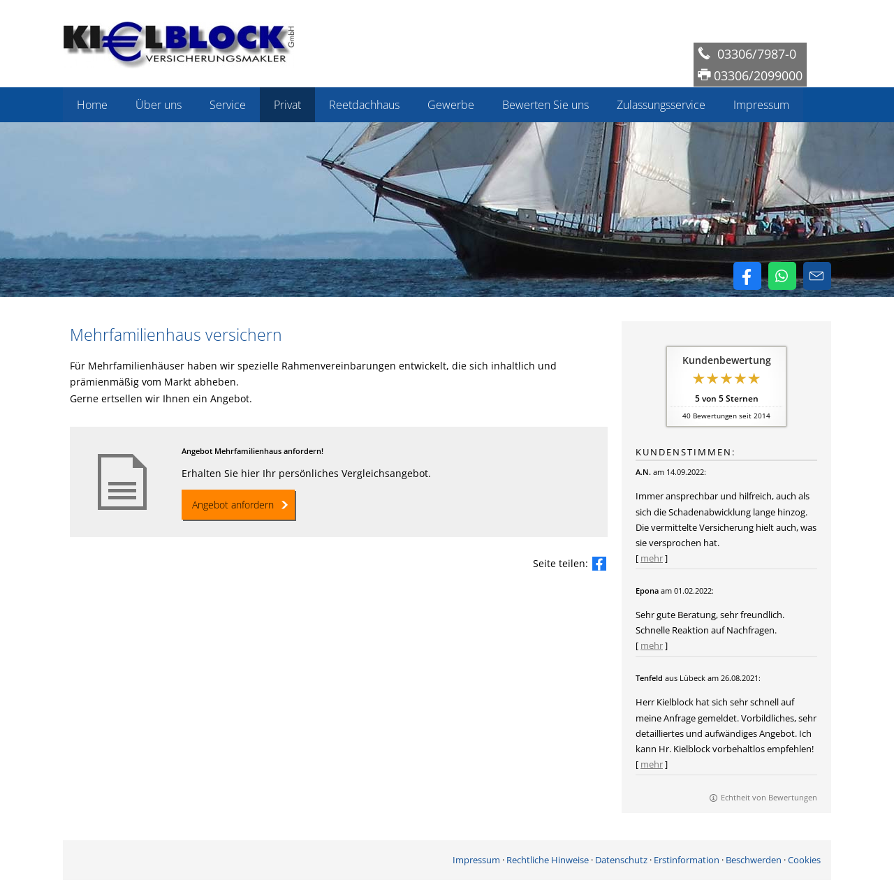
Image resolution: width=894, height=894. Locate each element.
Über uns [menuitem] (158, 104)
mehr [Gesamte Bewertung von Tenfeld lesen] (651, 764)
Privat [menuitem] (287, 104)
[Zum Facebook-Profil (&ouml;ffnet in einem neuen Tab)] (747, 276)
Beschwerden (754, 859)
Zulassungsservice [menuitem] (661, 104)
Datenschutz (621, 859)
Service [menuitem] (228, 104)
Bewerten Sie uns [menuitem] (545, 104)
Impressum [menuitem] (761, 104)
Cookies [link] (804, 859)
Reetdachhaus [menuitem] (364, 104)
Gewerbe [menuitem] (450, 104)
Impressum (476, 859)
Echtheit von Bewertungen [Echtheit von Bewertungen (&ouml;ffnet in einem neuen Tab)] (769, 797)
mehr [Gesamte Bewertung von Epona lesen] (651, 645)
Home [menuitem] (92, 104)
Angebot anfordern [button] (233, 504)
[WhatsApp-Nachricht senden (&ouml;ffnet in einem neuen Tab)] (782, 276)
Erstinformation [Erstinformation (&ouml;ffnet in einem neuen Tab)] (686, 859)
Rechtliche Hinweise (547, 859)
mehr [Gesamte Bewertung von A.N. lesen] (651, 558)
